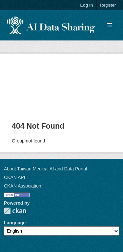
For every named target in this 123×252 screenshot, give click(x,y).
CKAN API (14, 177)
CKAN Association (22, 186)
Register (108, 5)
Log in (86, 5)
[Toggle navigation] (109, 25)
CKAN (15, 210)
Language (15, 222)
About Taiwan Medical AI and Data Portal (45, 168)
